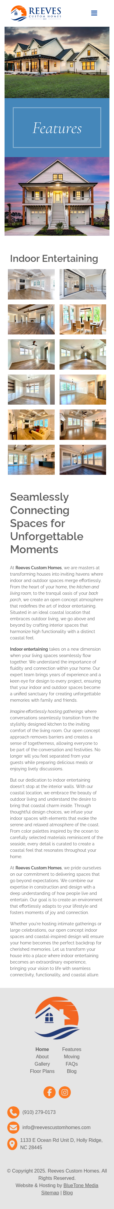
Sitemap (50, 1192)
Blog (72, 1071)
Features (71, 1049)
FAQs (72, 1064)
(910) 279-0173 (39, 1112)
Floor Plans (42, 1071)
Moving (72, 1056)
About (42, 1056)
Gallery (42, 1064)
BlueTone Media (81, 1185)
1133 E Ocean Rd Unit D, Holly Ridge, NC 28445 (61, 1144)
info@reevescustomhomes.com (56, 1127)
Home (42, 1049)
